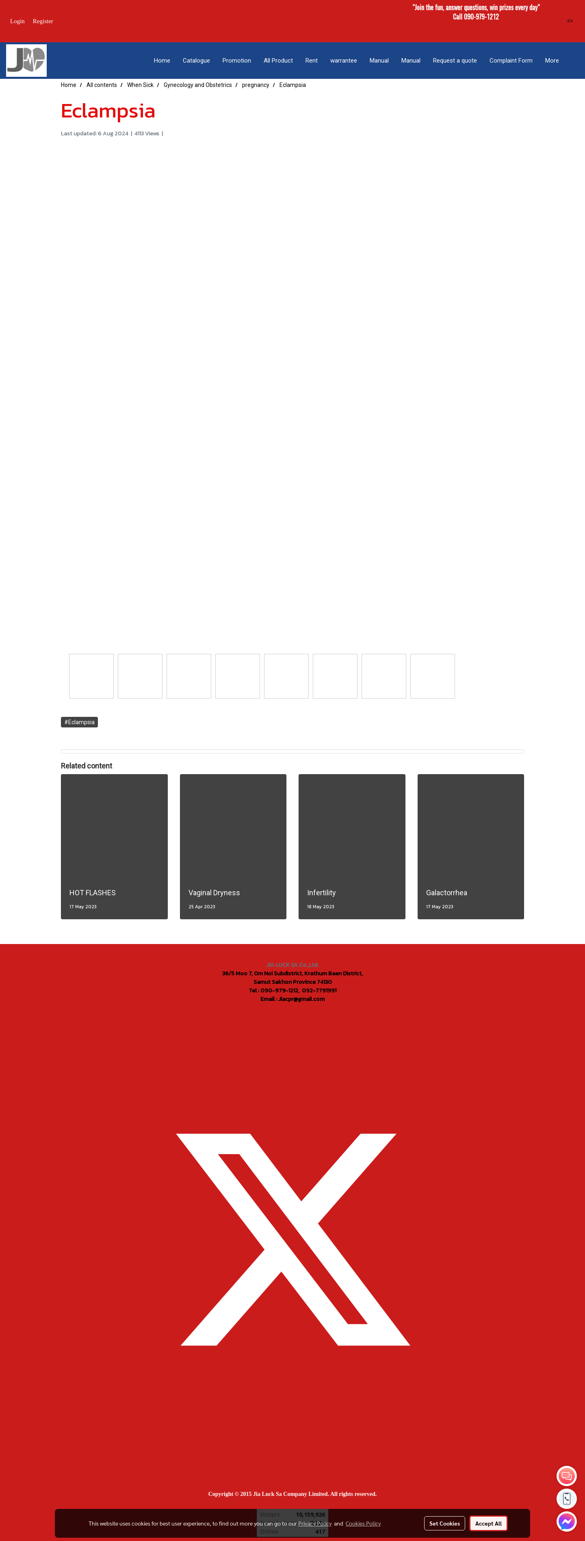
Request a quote (455, 60)
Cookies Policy (363, 1523)
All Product (278, 60)
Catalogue (196, 60)
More (552, 60)
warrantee (343, 60)
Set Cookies (444, 1523)
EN (567, 21)
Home (162, 60)
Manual (379, 60)
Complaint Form (511, 60)
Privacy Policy (315, 1523)
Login (17, 21)
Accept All (488, 1523)
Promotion (237, 60)
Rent (312, 60)
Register (43, 21)
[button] (572, 60)
